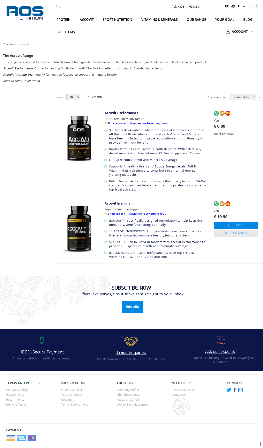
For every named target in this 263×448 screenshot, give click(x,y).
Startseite (9, 44)
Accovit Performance (121, 113)
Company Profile (128, 390)
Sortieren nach (218, 97)
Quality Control (71, 390)
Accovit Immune (117, 203)
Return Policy (15, 399)
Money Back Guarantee (132, 404)
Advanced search (183, 390)
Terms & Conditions (74, 404)
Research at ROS (128, 399)
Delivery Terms (16, 404)
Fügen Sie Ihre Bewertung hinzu (149, 123)
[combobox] (110, 6)
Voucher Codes (71, 395)
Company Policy (17, 390)
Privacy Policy (15, 395)
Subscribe (133, 307)
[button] (236, 6)
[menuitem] (63, 19)
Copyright (68, 399)
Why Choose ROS (128, 395)
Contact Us (179, 395)
